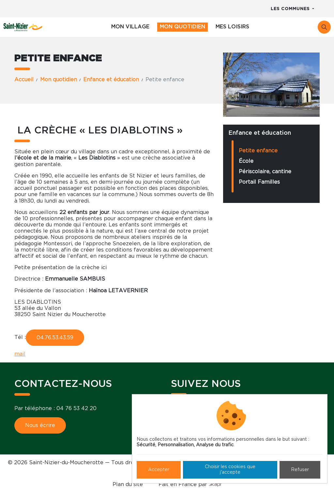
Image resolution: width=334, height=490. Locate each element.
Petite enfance (258, 150)
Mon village (130, 26)
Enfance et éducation (111, 79)
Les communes (291, 9)
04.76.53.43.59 (55, 337)
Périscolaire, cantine (265, 171)
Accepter (158, 469)
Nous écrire (40, 425)
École (246, 161)
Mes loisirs (232, 26)
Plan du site (128, 484)
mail (19, 354)
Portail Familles (259, 182)
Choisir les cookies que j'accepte (230, 470)
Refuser (300, 469)
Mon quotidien (182, 26)
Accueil (24, 79)
